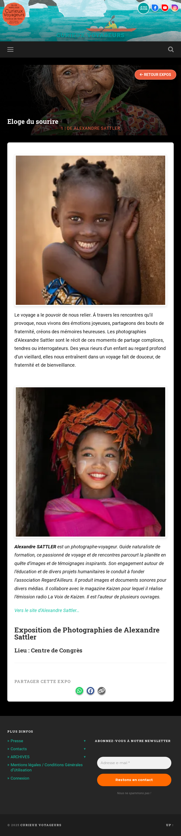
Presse (17, 740)
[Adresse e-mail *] (134, 763)
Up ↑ (170, 825)
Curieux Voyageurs (90, 35)
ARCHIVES (20, 756)
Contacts (19, 748)
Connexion (20, 778)
